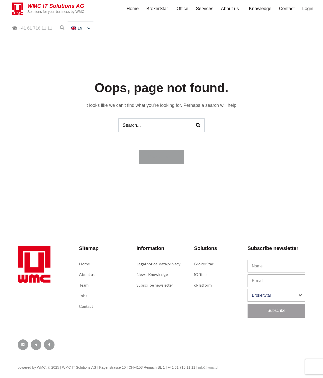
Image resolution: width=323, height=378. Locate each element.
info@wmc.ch (208, 367)
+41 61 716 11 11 (35, 28)
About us (230, 8)
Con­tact (287, 8)
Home (133, 8)
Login (307, 8)
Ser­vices (204, 8)
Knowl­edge (260, 8)
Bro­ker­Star (157, 8)
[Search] (198, 125)
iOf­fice (182, 8)
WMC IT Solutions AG (56, 6)
